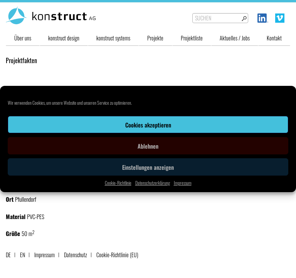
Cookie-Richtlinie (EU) (117, 255)
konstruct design (63, 38)
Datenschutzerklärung (152, 182)
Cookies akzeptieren (148, 125)
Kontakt (274, 38)
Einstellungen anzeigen (148, 167)
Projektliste (192, 38)
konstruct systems (113, 38)
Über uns (22, 38)
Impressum (183, 182)
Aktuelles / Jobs (235, 38)
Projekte (155, 38)
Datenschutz (75, 255)
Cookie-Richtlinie (118, 182)
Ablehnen (148, 146)
